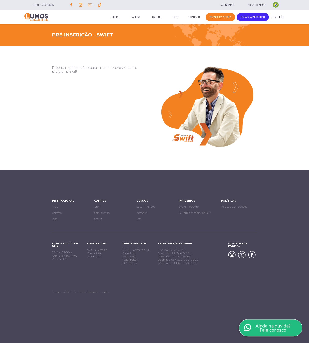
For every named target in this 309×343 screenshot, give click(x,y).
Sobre (115, 17)
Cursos (156, 17)
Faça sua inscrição (253, 17)
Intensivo (141, 212)
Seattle (98, 218)
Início (55, 206)
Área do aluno (257, 5)
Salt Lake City (102, 212)
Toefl (139, 218)
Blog (176, 17)
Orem (97, 206)
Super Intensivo (145, 206)
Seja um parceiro (189, 206)
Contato (194, 17)
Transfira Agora (220, 17)
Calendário (227, 5)
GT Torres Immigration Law (195, 212)
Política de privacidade (234, 206)
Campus (135, 17)
